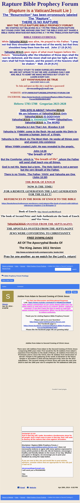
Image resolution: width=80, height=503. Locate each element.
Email (22, 487)
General (22, 266)
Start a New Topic (7, 280)
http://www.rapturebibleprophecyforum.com (47, 322)
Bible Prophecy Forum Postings (36, 266)
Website (33, 487)
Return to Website (7, 266)
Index (16, 266)
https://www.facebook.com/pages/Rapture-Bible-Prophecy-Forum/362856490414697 (47, 327)
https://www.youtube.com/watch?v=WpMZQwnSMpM (49, 302)
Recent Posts (6, 268)
